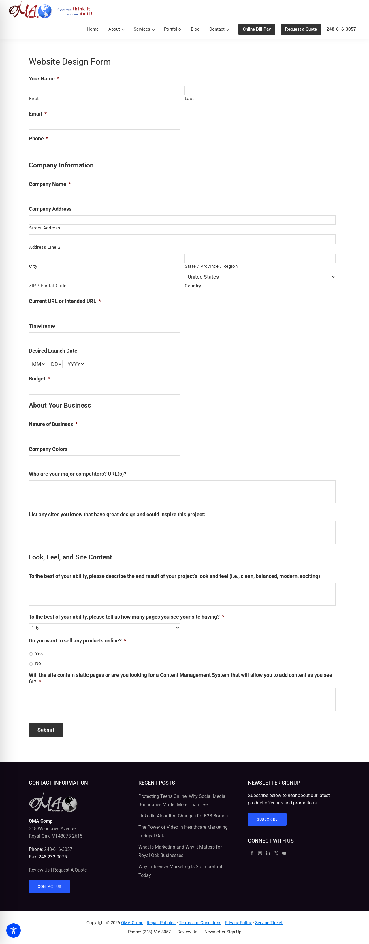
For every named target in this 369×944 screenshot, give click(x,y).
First (34, 98)
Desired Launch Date (53, 351)
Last (189, 98)
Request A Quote (70, 870)
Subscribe (267, 819)
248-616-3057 (58, 849)
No (38, 663)
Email (38, 114)
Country (193, 286)
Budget (39, 379)
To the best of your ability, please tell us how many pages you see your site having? (126, 617)
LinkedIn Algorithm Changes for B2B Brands (183, 816)
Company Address (50, 209)
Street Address (44, 228)
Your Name (44, 79)
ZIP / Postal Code (47, 285)
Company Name (50, 184)
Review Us (39, 870)
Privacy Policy (238, 922)
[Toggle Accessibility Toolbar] (13, 930)
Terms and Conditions (200, 922)
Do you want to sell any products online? (77, 641)
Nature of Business (53, 424)
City (33, 266)
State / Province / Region (211, 266)
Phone (38, 138)
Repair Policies (161, 922)
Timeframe (42, 326)
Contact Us (49, 886)
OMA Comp (132, 922)
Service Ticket (269, 922)
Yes (39, 653)
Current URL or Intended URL (65, 301)
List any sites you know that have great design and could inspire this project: (117, 514)
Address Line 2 (44, 247)
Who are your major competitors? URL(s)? (77, 474)
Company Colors (48, 449)
